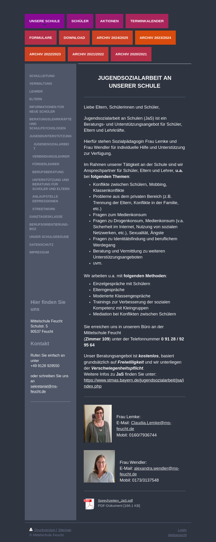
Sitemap (64, 530)
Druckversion (42, 530)
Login (182, 530)
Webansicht (177, 535)
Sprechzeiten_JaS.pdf (115, 500)
